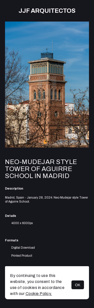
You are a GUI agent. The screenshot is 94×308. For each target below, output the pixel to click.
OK (77, 285)
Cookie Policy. (39, 293)
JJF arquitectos (47, 11)
